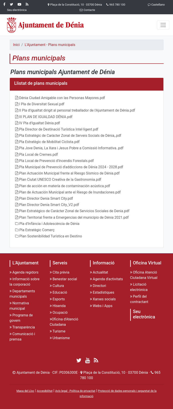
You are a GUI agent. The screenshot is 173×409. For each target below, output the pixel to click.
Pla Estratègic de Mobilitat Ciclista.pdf (49, 142)
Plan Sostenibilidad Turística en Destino (50, 236)
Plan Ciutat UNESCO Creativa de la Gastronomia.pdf (60, 179)
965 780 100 (117, 4)
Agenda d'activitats (106, 279)
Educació (58, 292)
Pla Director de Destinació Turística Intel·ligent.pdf (58, 129)
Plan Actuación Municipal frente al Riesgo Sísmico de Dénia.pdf (69, 173)
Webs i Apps (101, 306)
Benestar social (63, 279)
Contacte (86, 10)
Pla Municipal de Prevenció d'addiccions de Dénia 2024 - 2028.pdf (71, 167)
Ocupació (59, 312)
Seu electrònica (144, 314)
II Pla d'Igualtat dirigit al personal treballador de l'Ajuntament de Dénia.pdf (77, 110)
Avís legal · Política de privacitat (75, 390)
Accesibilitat (44, 390)
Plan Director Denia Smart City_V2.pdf (49, 205)
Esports (57, 299)
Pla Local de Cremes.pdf (38, 154)
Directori (98, 286)
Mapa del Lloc (25, 390)
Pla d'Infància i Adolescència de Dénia (49, 224)
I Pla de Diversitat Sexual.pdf (42, 104)
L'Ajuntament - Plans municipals (50, 45)
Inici (16, 45)
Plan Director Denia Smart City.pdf (46, 198)
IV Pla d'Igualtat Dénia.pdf (39, 123)
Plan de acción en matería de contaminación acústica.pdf (64, 186)
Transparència (22, 327)
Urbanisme (60, 338)
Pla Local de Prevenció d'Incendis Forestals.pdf (56, 161)
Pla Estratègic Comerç (37, 230)
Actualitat (99, 272)
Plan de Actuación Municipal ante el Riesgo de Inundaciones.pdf (70, 192)
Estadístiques (102, 292)
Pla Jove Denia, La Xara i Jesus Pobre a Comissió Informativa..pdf (71, 148)
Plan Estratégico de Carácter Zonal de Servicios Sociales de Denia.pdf (74, 211)
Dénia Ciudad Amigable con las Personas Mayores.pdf (62, 98)
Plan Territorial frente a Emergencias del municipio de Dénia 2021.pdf (74, 217)
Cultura (57, 286)
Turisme (57, 331)
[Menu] (163, 25)
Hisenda (58, 306)
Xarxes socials (103, 299)
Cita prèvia (59, 272)
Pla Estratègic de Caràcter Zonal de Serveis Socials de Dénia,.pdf (70, 135)
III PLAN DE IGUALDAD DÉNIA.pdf (46, 117)
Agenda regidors (24, 272)
